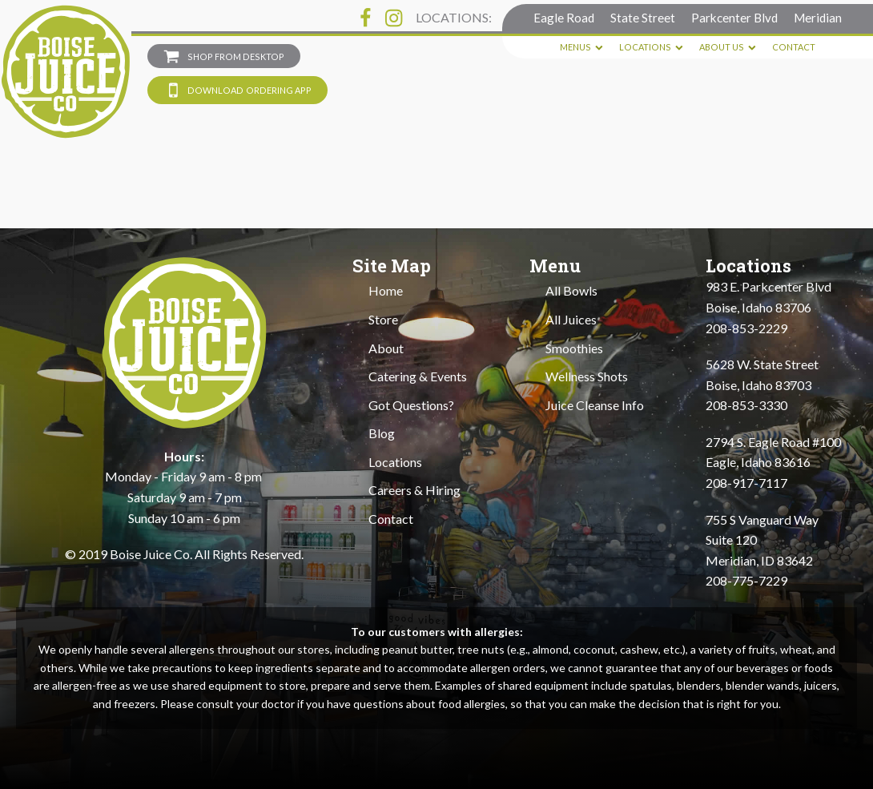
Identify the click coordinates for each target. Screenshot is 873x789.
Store (383, 319)
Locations (651, 47)
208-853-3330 (746, 405)
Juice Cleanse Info (594, 405)
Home (385, 290)
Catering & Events (417, 376)
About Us (727, 47)
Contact (793, 47)
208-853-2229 (746, 328)
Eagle (563, 17)
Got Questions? (411, 405)
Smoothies (574, 348)
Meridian (818, 17)
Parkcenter (734, 17)
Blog (381, 433)
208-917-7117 (746, 482)
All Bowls (571, 290)
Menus (581, 47)
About (386, 348)
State (642, 17)
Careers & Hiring (414, 489)
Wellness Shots (586, 376)
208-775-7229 (746, 580)
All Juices (571, 319)
